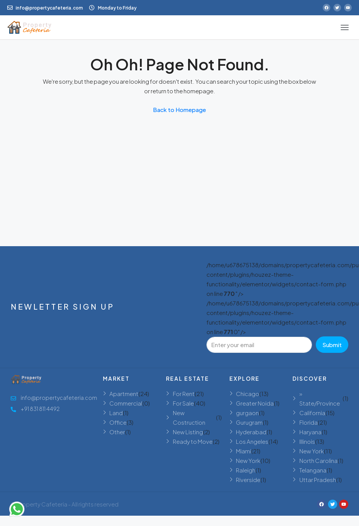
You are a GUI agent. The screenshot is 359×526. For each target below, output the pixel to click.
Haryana (310, 431)
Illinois (307, 441)
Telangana (313, 470)
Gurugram (249, 422)
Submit (332, 344)
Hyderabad (251, 431)
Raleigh (245, 470)
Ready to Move (193, 441)
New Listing (188, 431)
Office (118, 422)
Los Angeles (252, 441)
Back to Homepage (179, 109)
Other (117, 431)
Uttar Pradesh (317, 479)
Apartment (123, 393)
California (312, 412)
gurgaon (247, 412)
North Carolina (318, 460)
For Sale (183, 403)
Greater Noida (255, 403)
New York (248, 460)
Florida (308, 422)
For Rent (184, 393)
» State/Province (319, 398)
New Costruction (189, 417)
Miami (243, 451)
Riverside (248, 479)
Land (116, 412)
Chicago (247, 393)
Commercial (125, 403)
